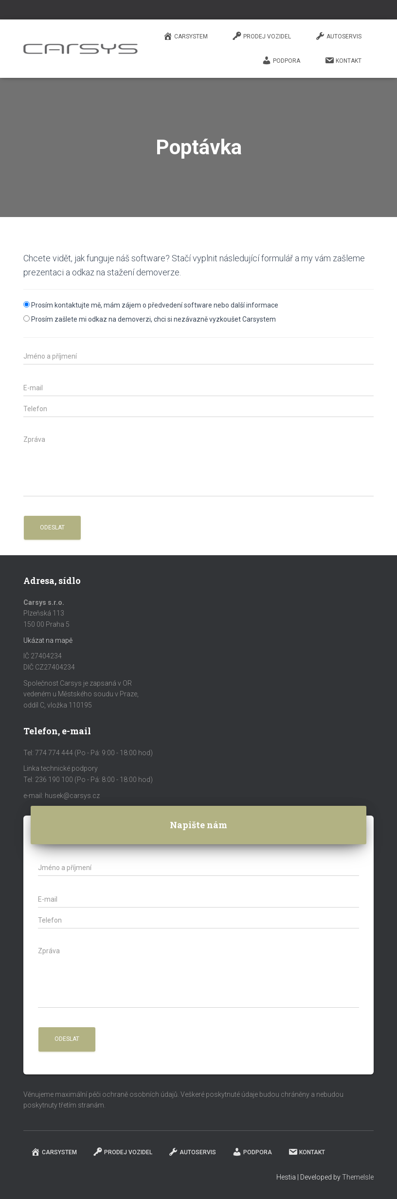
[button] (52, 528)
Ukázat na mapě (47, 640)
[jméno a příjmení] (198, 356)
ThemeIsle (358, 1177)
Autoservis (338, 36)
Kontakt (343, 60)
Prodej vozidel (261, 36)
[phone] (198, 409)
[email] (198, 388)
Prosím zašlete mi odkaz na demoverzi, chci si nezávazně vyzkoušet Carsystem (153, 319)
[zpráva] (198, 464)
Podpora (281, 60)
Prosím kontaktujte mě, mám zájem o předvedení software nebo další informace (154, 305)
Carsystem (185, 36)
